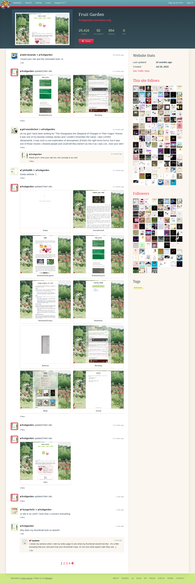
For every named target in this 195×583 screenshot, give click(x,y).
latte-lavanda (28, 54)
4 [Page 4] (69, 563)
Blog (139, 578)
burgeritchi (27, 509)
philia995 (26, 170)
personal (138, 288)
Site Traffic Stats (141, 71)
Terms (170, 578)
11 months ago (118, 71)
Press (152, 578)
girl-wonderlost (29, 129)
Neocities (15, 578)
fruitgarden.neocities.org (95, 20)
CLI (132, 578)
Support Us (60, 3)
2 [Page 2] (64, 563)
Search (28, 3)
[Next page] (72, 563)
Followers (141, 194)
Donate (125, 578)
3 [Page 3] (67, 563)
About (116, 578)
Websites (17, 3)
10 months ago (118, 55)
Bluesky (48, 578)
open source (26, 578)
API (145, 578)
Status (161, 578)
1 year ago (120, 497)
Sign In (190, 3)
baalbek (34, 540)
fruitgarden (46, 54)
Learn (48, 3)
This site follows (146, 81)
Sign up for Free (175, 3)
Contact (180, 578)
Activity (38, 3)
